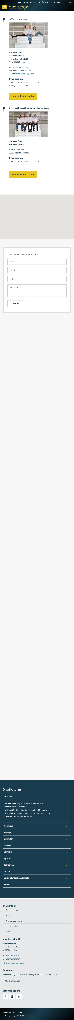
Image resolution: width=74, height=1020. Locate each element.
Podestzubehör (12, 915)
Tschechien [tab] (9, 865)
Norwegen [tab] (8, 826)
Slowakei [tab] (8, 852)
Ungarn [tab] (7, 871)
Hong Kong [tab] (8, 796)
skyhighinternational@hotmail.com (34, 813)
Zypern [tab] (7, 884)
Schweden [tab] (8, 839)
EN (70, 2)
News (8, 931)
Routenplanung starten (23, 96)
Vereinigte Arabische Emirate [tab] (16, 878)
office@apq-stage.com (25, 73)
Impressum (7, 1012)
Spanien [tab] (7, 858)
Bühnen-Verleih (12, 926)
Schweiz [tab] (7, 845)
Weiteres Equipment (14, 921)
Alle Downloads (12, 981)
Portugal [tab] (7, 832)
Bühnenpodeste (12, 910)
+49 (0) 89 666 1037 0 (21, 67)
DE (65, 2)
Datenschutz (18, 1012)
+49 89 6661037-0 (12, 955)
